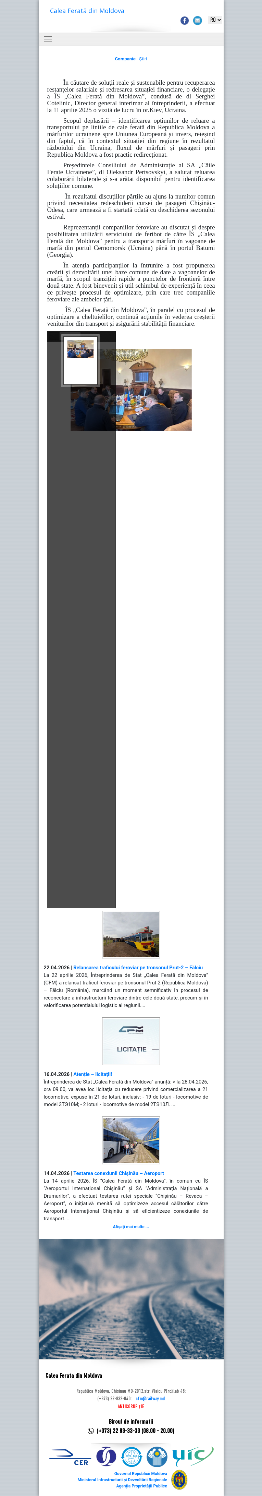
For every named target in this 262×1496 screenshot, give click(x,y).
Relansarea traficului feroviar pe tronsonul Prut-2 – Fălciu (138, 968)
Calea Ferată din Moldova (87, 11)
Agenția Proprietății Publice (141, 1486)
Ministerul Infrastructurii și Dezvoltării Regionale (122, 1479)
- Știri (131, 58)
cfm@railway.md (150, 1399)
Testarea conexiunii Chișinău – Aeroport (118, 1173)
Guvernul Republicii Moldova (140, 1473)
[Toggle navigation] (48, 39)
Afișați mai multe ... (131, 1226)
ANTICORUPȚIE (131, 1406)
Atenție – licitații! (92, 1074)
